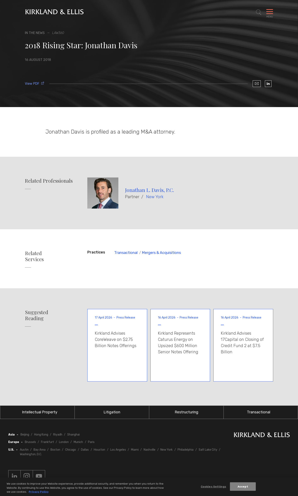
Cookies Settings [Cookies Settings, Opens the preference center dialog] (213, 487)
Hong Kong (41, 434)
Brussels (30, 442)
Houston (99, 449)
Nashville (149, 449)
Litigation (111, 412)
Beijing (24, 434)
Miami (135, 449)
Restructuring (186, 412)
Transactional (126, 252)
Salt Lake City (208, 449)
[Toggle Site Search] (259, 12)
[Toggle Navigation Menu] (269, 12)
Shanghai (73, 434)
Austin (24, 449)
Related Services (34, 256)
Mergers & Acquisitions (161, 252)
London (64, 442)
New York (154, 196)
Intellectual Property (39, 412)
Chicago (70, 449)
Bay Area (40, 449)
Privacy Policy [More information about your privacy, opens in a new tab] (39, 492)
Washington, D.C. (31, 454)
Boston (55, 449)
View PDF (34, 84)
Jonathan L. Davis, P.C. (149, 190)
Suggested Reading (36, 315)
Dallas (85, 449)
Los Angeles (118, 449)
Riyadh (57, 434)
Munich (78, 442)
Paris (91, 442)
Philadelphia (185, 449)
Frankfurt (47, 442)
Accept (243, 487)
